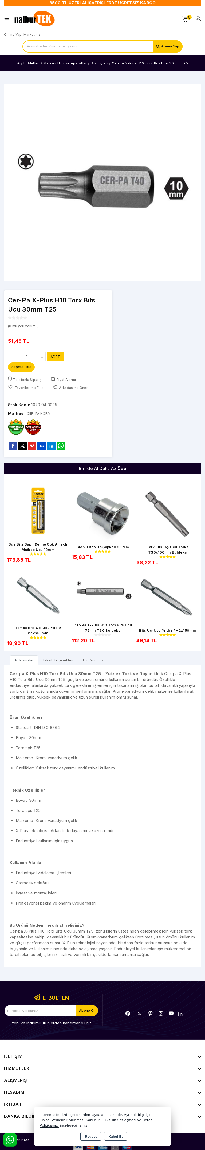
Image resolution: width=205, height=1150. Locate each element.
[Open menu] (8, 18)
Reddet (91, 1137)
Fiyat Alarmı (65, 380)
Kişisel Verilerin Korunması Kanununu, (72, 1120)
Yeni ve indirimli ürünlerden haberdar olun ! (51, 1025)
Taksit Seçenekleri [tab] (62, 662)
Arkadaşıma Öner (72, 388)
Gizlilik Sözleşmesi (120, 1120)
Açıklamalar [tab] (25, 662)
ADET (55, 356)
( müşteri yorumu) (26, 325)
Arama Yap (169, 46)
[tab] (25, 662)
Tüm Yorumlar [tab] (102, 662)
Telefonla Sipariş (25, 380)
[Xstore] (35, 18)
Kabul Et (116, 1137)
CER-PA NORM (41, 414)
